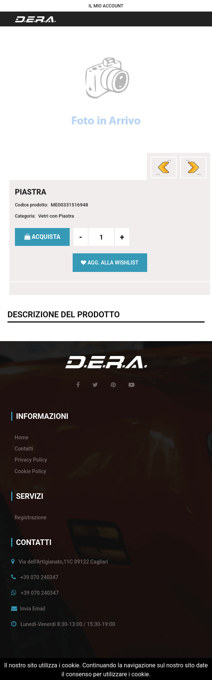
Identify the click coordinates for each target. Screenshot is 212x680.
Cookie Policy (30, 471)
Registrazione (31, 517)
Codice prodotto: (31, 205)
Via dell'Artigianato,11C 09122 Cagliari (63, 562)
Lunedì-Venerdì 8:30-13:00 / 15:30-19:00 (67, 624)
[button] (106, 6)
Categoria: (25, 216)
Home (22, 437)
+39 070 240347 (39, 577)
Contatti (24, 449)
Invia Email (32, 609)
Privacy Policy (31, 460)
